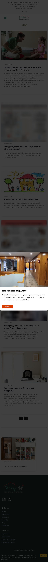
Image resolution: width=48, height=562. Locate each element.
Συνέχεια (7, 306)
